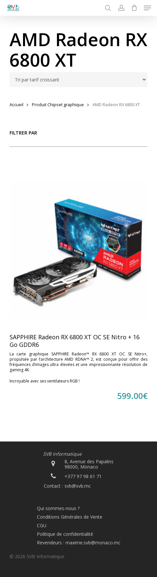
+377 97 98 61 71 (83, 476)
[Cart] (134, 8)
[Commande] (79, 79)
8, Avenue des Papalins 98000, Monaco (89, 464)
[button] (147, 8)
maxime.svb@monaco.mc (92, 542)
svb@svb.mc (78, 486)
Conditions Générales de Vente (69, 517)
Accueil (16, 104)
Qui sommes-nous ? (58, 508)
